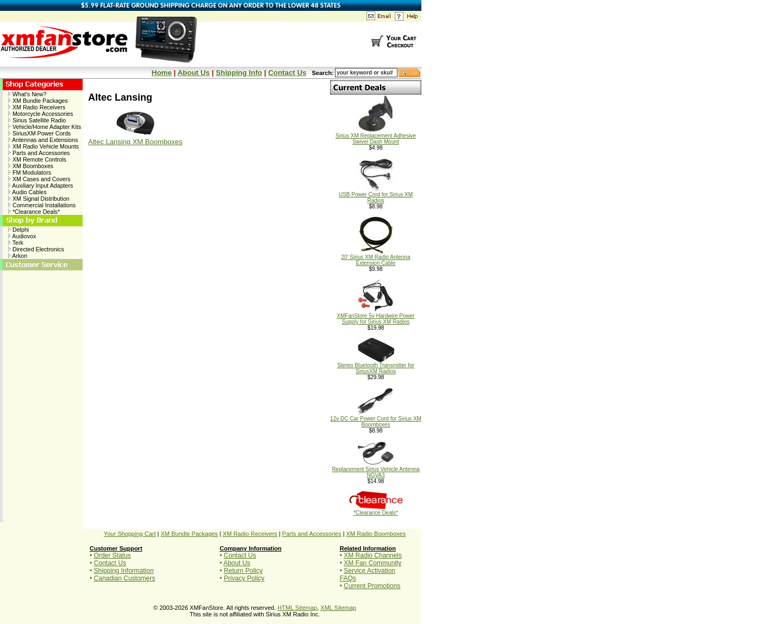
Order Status (112, 555)
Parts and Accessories (39, 153)
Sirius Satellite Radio (37, 120)
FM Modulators (29, 172)
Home (162, 73)
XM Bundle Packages (38, 100)
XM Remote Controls (37, 159)
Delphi (18, 229)
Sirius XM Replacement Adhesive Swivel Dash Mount (375, 136)
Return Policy (243, 570)
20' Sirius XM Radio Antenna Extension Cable (376, 257)
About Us (193, 73)
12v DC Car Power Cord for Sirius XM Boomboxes (375, 419)
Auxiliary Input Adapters (40, 185)
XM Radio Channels (373, 555)
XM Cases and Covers (39, 179)
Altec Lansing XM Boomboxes (135, 142)
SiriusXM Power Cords (39, 133)
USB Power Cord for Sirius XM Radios (376, 195)
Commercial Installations (42, 205)
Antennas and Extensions (43, 140)
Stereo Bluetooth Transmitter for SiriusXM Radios (375, 365)
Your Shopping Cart (130, 533)
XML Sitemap (338, 607)
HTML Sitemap (297, 607)
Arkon (17, 255)
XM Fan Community (372, 563)
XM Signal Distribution (39, 198)
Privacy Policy (244, 578)
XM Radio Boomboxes (376, 533)
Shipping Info (239, 73)
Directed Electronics (36, 249)
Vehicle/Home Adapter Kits (44, 126)
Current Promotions (372, 586)
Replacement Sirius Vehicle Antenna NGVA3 (375, 469)
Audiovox (22, 236)
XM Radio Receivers (36, 107)
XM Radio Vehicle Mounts (43, 146)
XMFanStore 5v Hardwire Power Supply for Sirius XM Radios (375, 316)
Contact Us (287, 73)
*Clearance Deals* (34, 211)
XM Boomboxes (30, 166)
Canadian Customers (125, 578)
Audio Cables (27, 192)
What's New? (27, 94)
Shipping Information (124, 570)
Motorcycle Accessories (40, 113)
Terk (15, 242)
